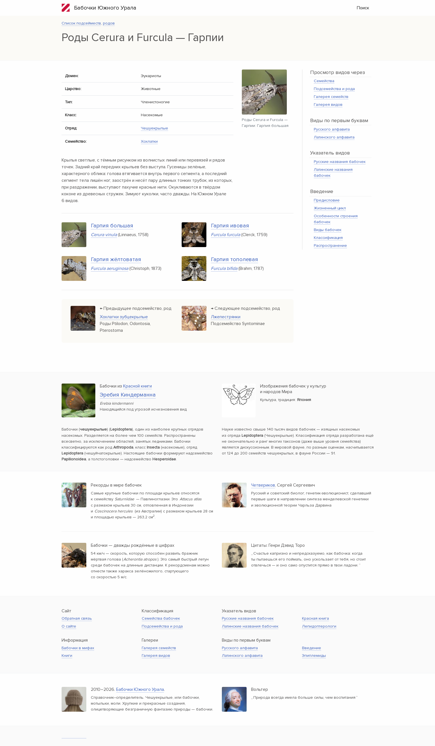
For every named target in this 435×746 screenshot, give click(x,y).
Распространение (330, 245)
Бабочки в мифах (78, 648)
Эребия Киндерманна (128, 394)
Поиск (363, 8)
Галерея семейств (331, 96)
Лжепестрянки (225, 317)
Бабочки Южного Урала (99, 8)
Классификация (328, 237)
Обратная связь (77, 618)
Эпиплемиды (314, 655)
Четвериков (263, 485)
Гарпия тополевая (234, 259)
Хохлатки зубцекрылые (124, 317)
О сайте (69, 626)
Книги (67, 655)
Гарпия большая (112, 225)
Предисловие (327, 200)
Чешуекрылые (154, 128)
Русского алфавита (332, 129)
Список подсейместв (81, 23)
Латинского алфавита (334, 137)
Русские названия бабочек (340, 161)
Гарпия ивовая (230, 225)
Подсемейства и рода (334, 88)
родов (109, 23)
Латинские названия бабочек (250, 626)
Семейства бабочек (161, 618)
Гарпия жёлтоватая (116, 259)
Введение (311, 648)
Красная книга (315, 618)
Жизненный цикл (330, 208)
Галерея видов (328, 104)
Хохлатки (149, 141)
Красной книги (137, 386)
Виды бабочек (327, 229)
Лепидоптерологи (319, 626)
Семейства (324, 81)
